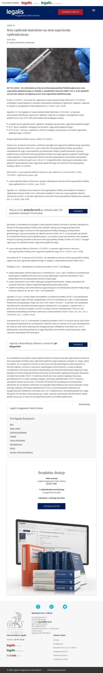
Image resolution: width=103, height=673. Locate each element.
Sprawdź (78, 211)
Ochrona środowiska (18, 432)
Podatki (13, 436)
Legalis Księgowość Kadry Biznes (26, 408)
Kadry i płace (15, 428)
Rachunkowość (16, 444)
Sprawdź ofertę (70, 12)
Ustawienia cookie (60, 659)
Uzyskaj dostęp (51, 506)
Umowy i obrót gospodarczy (21, 452)
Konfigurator (58, 644)
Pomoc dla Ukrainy (17, 440)
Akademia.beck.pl (60, 655)
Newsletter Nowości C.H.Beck (65, 647)
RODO (12, 448)
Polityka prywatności (57, 670)
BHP (12, 424)
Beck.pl (56, 640)
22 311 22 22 (19, 639)
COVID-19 (11, 25)
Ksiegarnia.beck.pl (60, 651)
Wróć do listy (84, 404)
